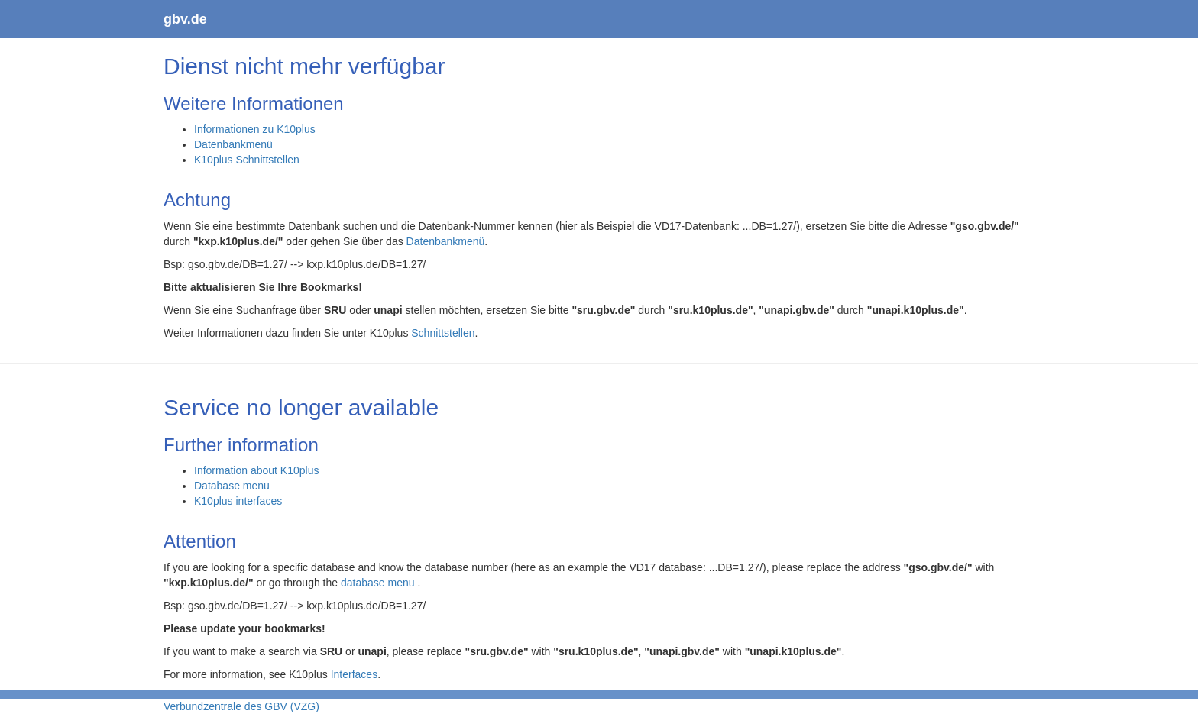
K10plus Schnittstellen (247, 159)
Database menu (232, 486)
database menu (379, 583)
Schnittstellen (442, 333)
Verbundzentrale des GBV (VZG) (241, 706)
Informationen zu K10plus (255, 129)
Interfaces (354, 674)
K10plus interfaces (238, 501)
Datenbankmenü (233, 144)
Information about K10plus (256, 470)
